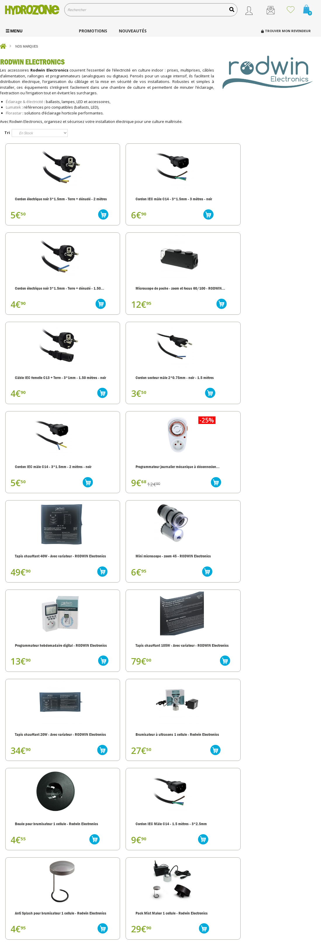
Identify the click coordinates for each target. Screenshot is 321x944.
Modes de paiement (184, 884)
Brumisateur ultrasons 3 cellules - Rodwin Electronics (122, 670)
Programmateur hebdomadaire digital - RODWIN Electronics (198, 391)
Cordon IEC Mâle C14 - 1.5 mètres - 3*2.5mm (275, 484)
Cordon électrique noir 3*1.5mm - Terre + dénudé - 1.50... (201, 200)
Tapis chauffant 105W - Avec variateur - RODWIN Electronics (278, 391)
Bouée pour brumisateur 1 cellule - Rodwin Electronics (200, 484)
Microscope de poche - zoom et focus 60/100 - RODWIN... (277, 200)
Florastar (14, 113)
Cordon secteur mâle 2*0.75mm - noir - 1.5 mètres (122, 293)
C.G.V (172, 892)
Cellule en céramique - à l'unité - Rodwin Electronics (279, 577)
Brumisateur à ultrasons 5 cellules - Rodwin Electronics (38, 670)
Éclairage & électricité (24, 101)
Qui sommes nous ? (184, 854)
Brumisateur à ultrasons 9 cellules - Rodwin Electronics (276, 670)
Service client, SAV (183, 877)
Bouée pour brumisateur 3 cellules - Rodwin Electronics (197, 577)
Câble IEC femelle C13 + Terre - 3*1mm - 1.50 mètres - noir (40, 293)
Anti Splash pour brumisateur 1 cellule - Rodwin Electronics (40, 577)
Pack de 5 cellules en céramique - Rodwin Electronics (201, 670)
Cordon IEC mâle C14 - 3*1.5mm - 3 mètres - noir (121, 200)
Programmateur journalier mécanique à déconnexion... (276, 293)
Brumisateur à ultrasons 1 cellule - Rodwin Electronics (121, 484)
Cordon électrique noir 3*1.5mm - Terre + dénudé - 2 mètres (42, 200)
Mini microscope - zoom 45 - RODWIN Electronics (117, 391)
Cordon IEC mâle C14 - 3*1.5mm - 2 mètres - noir (200, 293)
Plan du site (178, 914)
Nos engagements (183, 861)
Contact (175, 899)
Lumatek (13, 107)
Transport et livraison (185, 869)
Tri (7, 132)
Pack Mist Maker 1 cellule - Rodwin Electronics (117, 577)
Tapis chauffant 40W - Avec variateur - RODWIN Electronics (40, 391)
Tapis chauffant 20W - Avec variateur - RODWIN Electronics (40, 484)
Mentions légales (182, 907)
